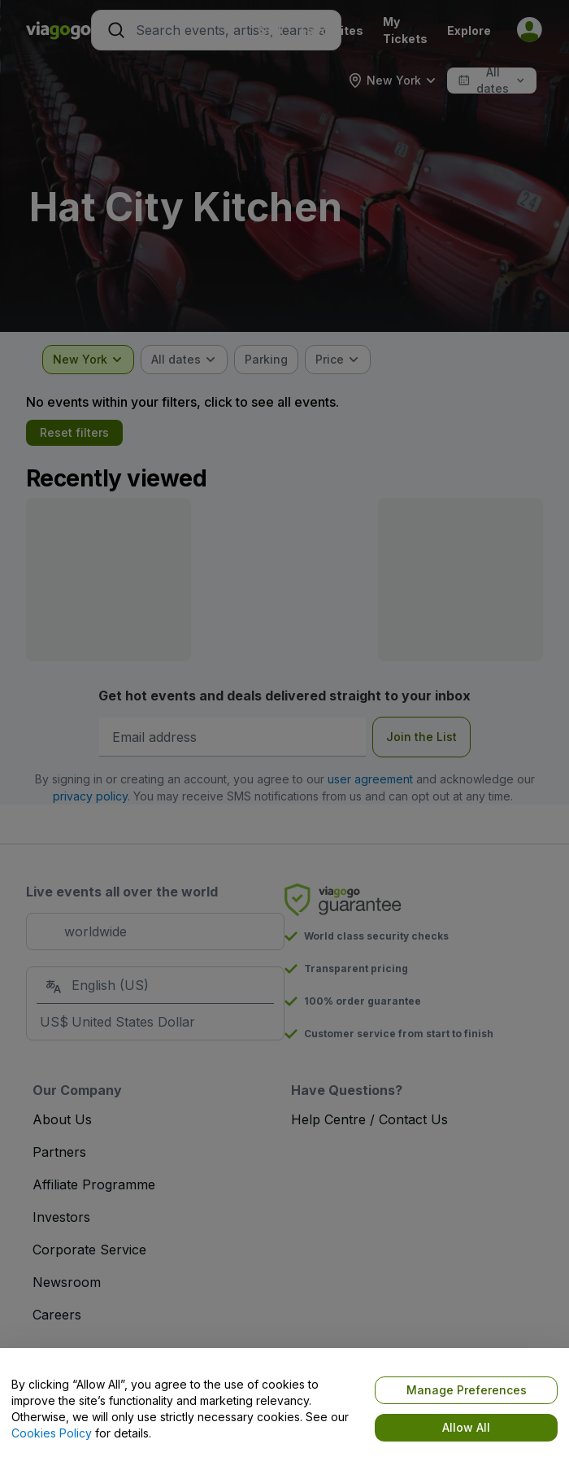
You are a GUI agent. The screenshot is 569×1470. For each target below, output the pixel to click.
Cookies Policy (51, 1433)
